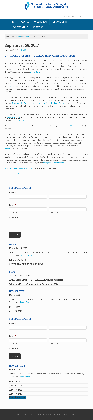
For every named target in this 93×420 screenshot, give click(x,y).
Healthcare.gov (13, 117)
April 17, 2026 (15, 389)
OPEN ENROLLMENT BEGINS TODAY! (27, 264)
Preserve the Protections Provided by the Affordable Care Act (39, 103)
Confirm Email (54, 212)
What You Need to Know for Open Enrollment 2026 (33, 284)
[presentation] (25, 224)
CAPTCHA (13, 218)
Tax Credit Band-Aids (19, 275)
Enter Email (13, 212)
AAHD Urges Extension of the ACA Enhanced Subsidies (36, 279)
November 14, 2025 (18, 248)
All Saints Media (70, 414)
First (10, 200)
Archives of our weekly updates (19, 168)
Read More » (26, 255)
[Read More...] (25, 302)
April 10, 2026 (15, 393)
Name (12, 192)
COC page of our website (53, 163)
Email (12, 205)
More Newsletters (17, 397)
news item (35, 72)
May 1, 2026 (14, 307)
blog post (12, 86)
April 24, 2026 (15, 311)
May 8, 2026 (14, 295)
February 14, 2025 (17, 260)
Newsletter (16, 174)
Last (50, 200)
